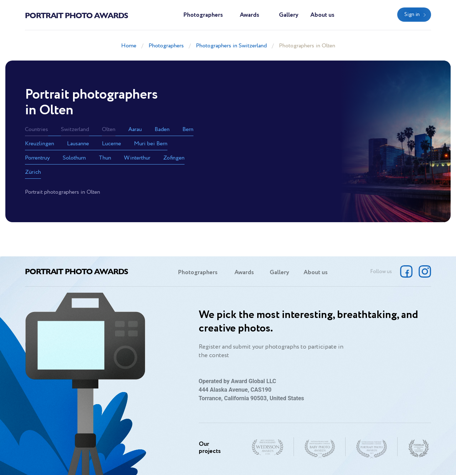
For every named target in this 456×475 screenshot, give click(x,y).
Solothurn (74, 158)
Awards (249, 15)
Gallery (289, 15)
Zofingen (174, 158)
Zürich (33, 172)
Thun (105, 158)
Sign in (412, 15)
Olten (108, 129)
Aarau (135, 129)
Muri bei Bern (150, 144)
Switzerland (75, 129)
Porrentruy (37, 158)
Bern (187, 129)
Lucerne (111, 144)
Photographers (203, 15)
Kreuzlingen (39, 144)
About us (322, 15)
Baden (162, 129)
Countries (36, 129)
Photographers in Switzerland (231, 46)
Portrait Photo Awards (76, 15)
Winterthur (137, 158)
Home (128, 46)
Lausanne (78, 144)
